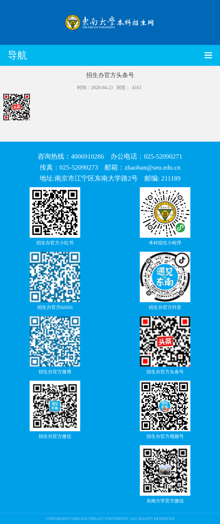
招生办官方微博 (55, 371)
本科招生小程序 (165, 242)
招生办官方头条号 (165, 371)
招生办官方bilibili (55, 307)
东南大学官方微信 (165, 500)
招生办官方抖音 (165, 307)
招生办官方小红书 (55, 242)
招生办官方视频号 (165, 436)
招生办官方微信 (55, 436)
